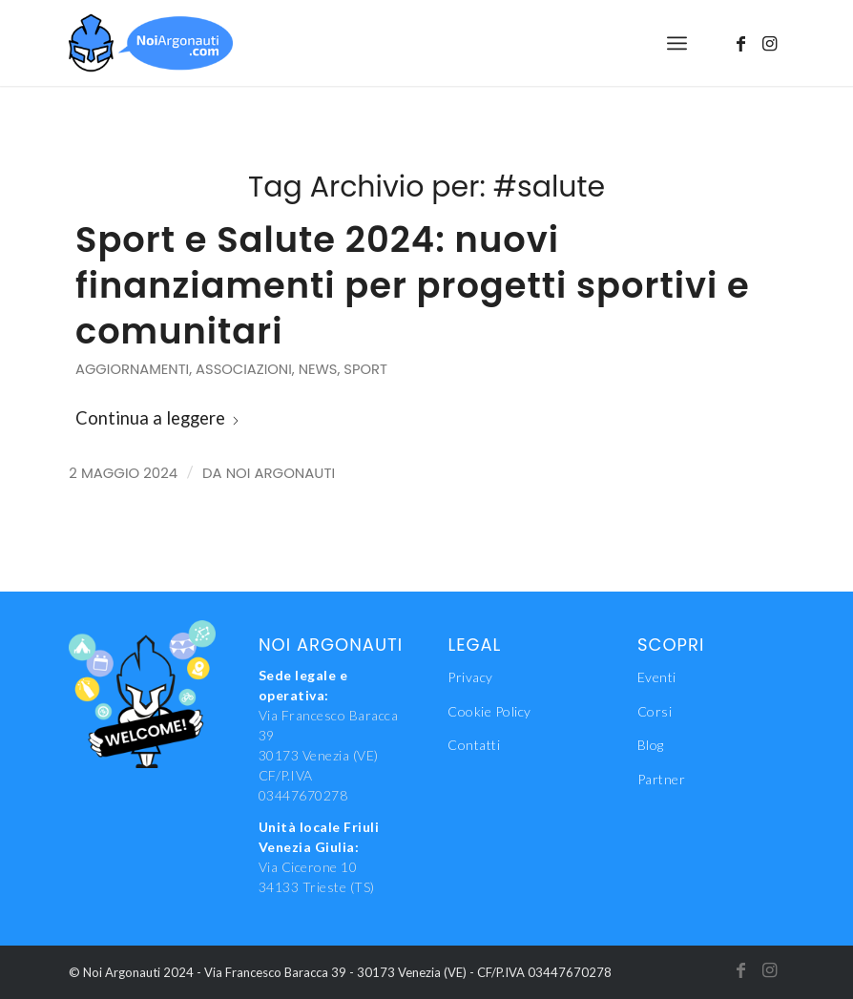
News (318, 369)
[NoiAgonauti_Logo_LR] (151, 43)
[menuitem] (677, 43)
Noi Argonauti (280, 473)
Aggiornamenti (132, 369)
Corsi (655, 711)
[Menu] (677, 43)
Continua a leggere (157, 417)
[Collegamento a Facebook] (741, 43)
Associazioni (244, 369)
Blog (650, 745)
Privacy (470, 677)
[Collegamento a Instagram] (770, 43)
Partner (661, 779)
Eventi (656, 677)
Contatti (473, 745)
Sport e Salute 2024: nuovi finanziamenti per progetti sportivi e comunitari (412, 285)
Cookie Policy (489, 711)
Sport (365, 369)
